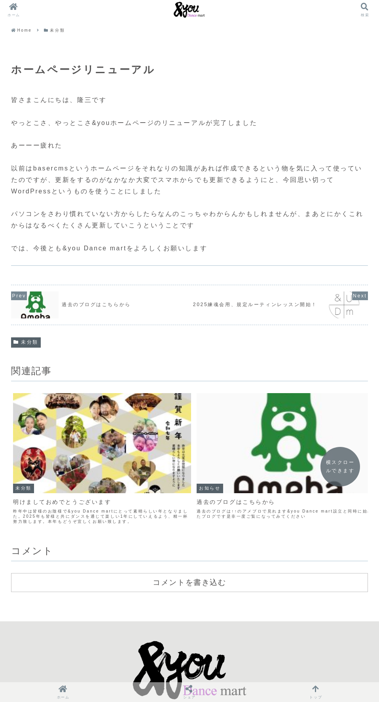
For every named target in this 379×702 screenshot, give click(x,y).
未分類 (25, 342)
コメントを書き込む (189, 546)
